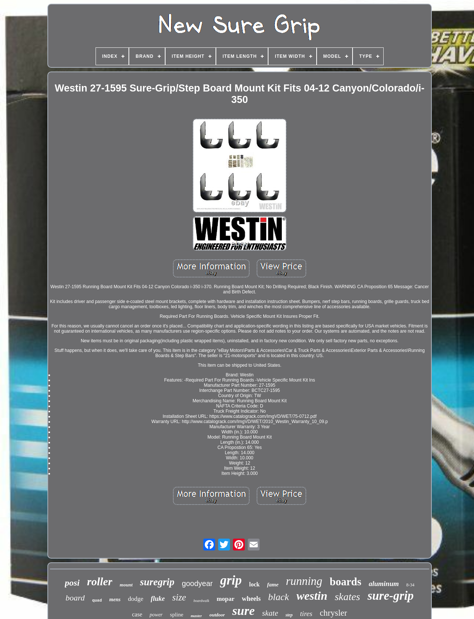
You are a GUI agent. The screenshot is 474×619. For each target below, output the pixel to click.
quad (97, 600)
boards (345, 582)
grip (230, 580)
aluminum (384, 584)
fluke (158, 598)
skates (347, 596)
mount (126, 585)
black (278, 597)
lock (254, 584)
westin (311, 595)
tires (306, 614)
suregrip (157, 582)
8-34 (410, 585)
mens (114, 599)
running (304, 581)
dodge (135, 598)
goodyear (197, 583)
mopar (225, 598)
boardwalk (201, 601)
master (196, 615)
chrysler (333, 613)
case (137, 614)
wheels (251, 598)
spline (176, 615)
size (179, 597)
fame (272, 585)
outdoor (217, 615)
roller (99, 581)
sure (243, 611)
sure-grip (390, 595)
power (156, 615)
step (289, 615)
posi (72, 583)
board (75, 597)
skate (270, 613)
